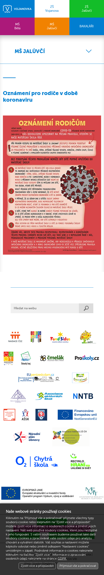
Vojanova (52, 8)
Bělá (17, 26)
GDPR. (62, 558)
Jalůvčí (86, 8)
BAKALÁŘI (87, 26)
